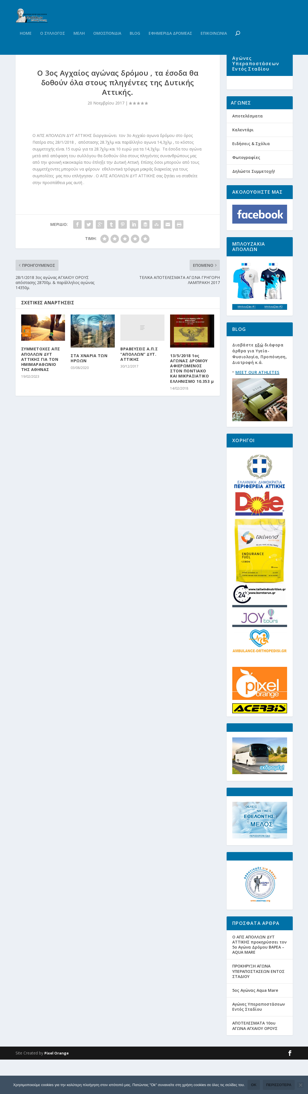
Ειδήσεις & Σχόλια (251, 178)
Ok (254, 1085)
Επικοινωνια (214, 44)
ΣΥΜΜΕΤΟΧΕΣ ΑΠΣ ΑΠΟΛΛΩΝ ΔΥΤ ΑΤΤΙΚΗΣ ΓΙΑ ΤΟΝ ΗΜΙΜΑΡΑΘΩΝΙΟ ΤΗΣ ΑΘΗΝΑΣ (40, 385)
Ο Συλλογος (52, 44)
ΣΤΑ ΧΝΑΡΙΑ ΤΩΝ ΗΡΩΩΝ (89, 384)
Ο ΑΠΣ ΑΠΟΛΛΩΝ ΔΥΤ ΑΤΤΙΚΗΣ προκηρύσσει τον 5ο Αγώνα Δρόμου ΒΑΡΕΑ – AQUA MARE (259, 979)
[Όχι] (300, 1085)
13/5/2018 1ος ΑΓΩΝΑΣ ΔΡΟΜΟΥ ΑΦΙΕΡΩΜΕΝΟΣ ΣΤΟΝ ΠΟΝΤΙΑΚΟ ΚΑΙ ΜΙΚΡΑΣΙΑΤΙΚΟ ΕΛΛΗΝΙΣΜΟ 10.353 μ (192, 394)
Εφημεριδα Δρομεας (170, 44)
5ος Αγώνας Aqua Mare (255, 1024)
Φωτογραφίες (246, 192)
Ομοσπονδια (107, 44)
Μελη (79, 44)
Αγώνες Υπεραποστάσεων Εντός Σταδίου (258, 1041)
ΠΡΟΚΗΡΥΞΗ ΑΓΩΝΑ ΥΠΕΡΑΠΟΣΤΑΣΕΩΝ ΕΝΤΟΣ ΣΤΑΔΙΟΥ (258, 1006)
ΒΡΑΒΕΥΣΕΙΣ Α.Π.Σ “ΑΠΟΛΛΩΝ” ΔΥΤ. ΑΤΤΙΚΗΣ (139, 380)
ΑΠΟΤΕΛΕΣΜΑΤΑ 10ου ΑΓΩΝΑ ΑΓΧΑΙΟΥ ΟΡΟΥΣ (254, 1060)
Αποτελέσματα (247, 150)
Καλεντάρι (243, 164)
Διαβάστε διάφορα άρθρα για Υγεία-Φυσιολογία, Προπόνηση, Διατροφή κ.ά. (259, 388)
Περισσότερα (279, 1085)
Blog (135, 44)
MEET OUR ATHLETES (257, 406)
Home (26, 44)
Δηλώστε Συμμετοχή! (253, 206)
